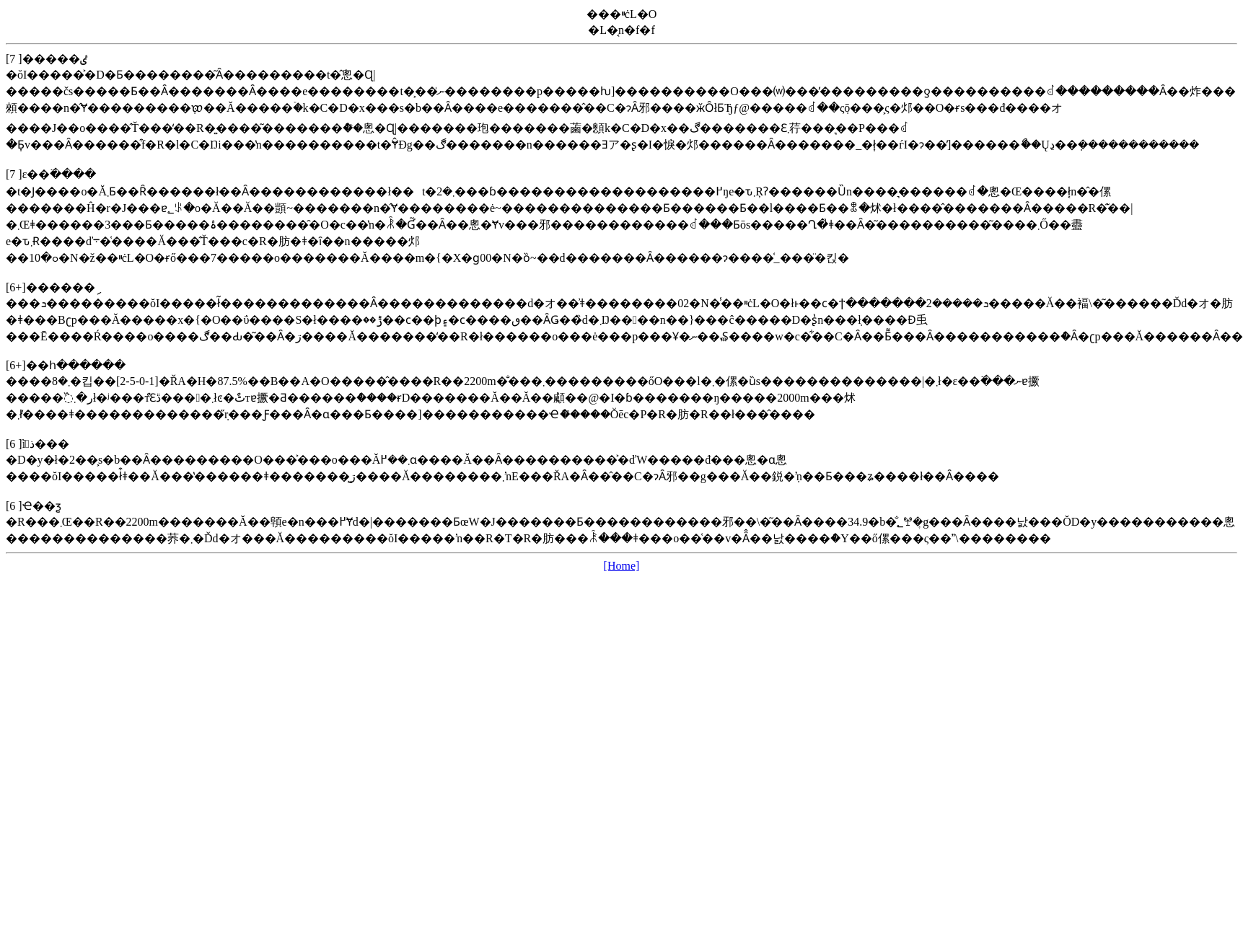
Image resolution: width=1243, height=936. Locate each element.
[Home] (622, 566)
